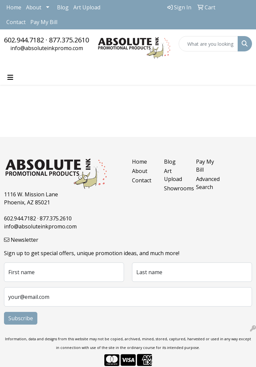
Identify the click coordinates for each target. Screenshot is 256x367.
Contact (16, 22)
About (33, 7)
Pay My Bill (43, 22)
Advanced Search (208, 183)
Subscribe (20, 318)
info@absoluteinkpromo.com (46, 48)
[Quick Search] (208, 43)
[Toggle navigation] (10, 77)
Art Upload (86, 7)
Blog (63, 7)
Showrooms (176, 188)
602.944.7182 (24, 39)
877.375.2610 (69, 39)
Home (13, 7)
